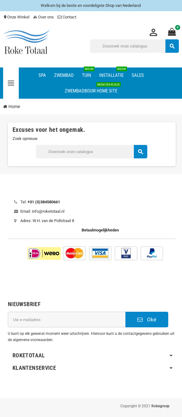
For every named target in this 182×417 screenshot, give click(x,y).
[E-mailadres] (66, 319)
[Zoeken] (134, 46)
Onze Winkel (16, 17)
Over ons (43, 17)
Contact (67, 17)
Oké (146, 319)
